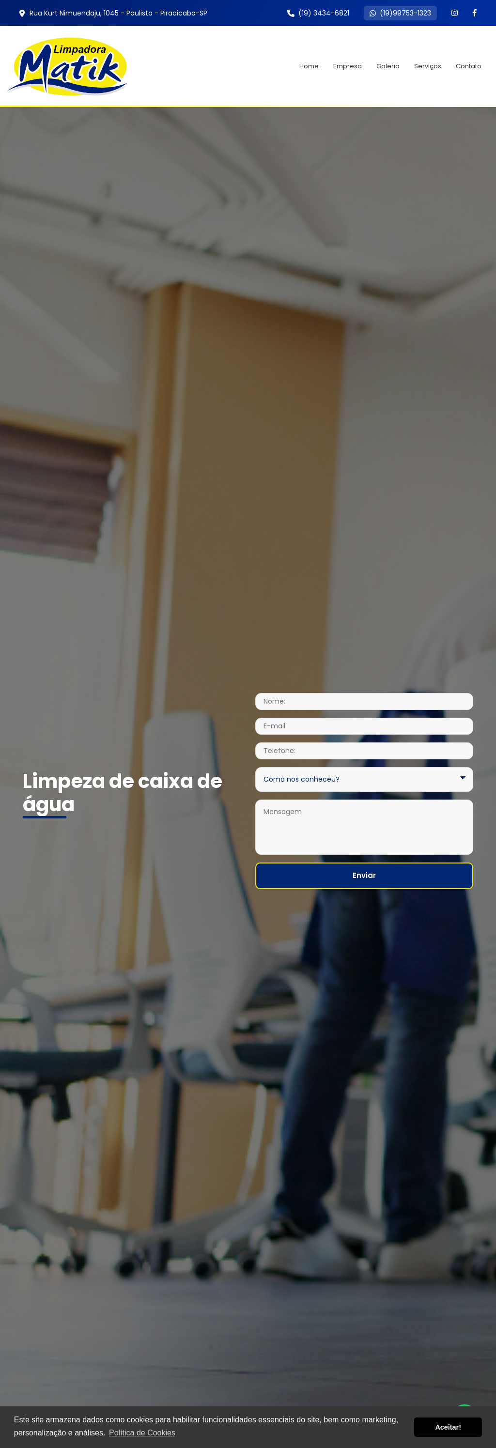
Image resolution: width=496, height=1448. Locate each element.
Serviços (427, 66)
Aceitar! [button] (448, 1427)
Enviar (364, 875)
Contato (468, 66)
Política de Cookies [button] (142, 1433)
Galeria (388, 66)
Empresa (347, 66)
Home (309, 66)
